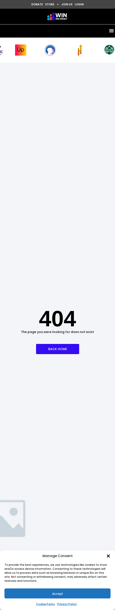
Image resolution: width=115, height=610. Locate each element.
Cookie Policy (45, 604)
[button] (108, 556)
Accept (57, 593)
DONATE (37, 4)
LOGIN (79, 4)
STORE (52, 4)
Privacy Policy (67, 604)
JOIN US (67, 4)
